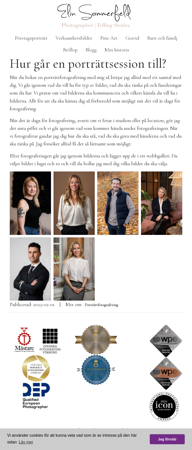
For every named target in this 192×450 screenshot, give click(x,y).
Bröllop (70, 50)
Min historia (116, 50)
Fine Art (109, 38)
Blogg (91, 50)
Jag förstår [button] (167, 439)
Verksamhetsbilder (74, 38)
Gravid (132, 38)
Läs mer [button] (26, 442)
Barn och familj (162, 38)
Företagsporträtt (31, 38)
